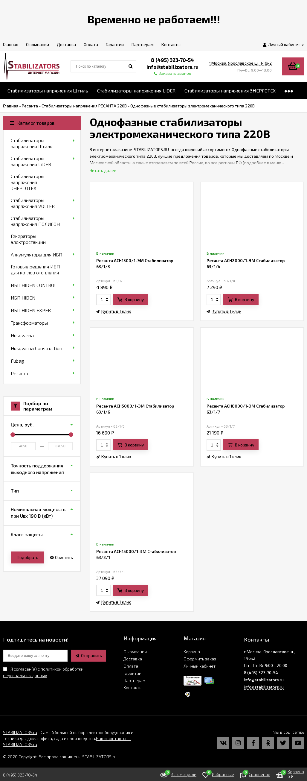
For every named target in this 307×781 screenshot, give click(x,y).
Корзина (192, 651)
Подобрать (27, 557)
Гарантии (132, 673)
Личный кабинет (200, 665)
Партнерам (134, 680)
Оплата (130, 665)
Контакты (132, 687)
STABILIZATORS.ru (20, 732)
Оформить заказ (200, 658)
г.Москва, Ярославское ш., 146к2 (240, 63)
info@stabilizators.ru (264, 686)
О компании (135, 651)
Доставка (132, 658)
